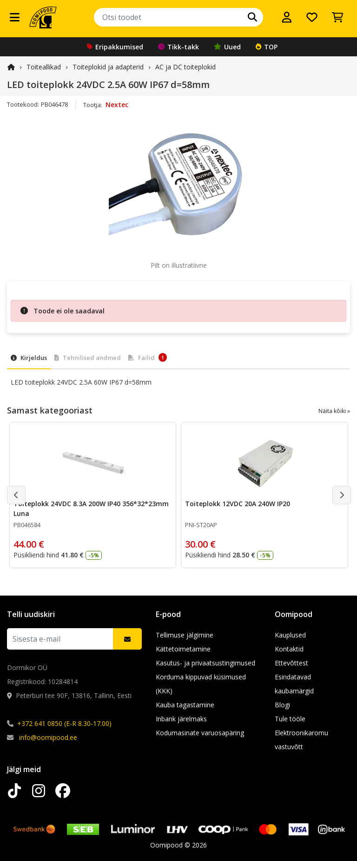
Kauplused (290, 634)
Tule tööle (290, 718)
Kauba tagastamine (185, 704)
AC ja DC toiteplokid (185, 66)
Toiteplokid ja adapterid (108, 66)
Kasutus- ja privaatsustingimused (205, 662)
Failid (147, 357)
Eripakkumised (115, 46)
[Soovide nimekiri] (311, 17)
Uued (227, 46)
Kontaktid (289, 648)
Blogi (282, 704)
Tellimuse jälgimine (184, 634)
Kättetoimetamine (183, 648)
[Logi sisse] (286, 17)
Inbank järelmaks (181, 718)
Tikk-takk (178, 46)
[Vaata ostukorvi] (337, 17)
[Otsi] (252, 17)
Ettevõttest (291, 662)
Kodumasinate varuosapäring (200, 732)
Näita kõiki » (334, 411)
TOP (267, 46)
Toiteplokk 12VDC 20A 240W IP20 (237, 503)
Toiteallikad (43, 66)
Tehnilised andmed (87, 357)
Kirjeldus (29, 357)
